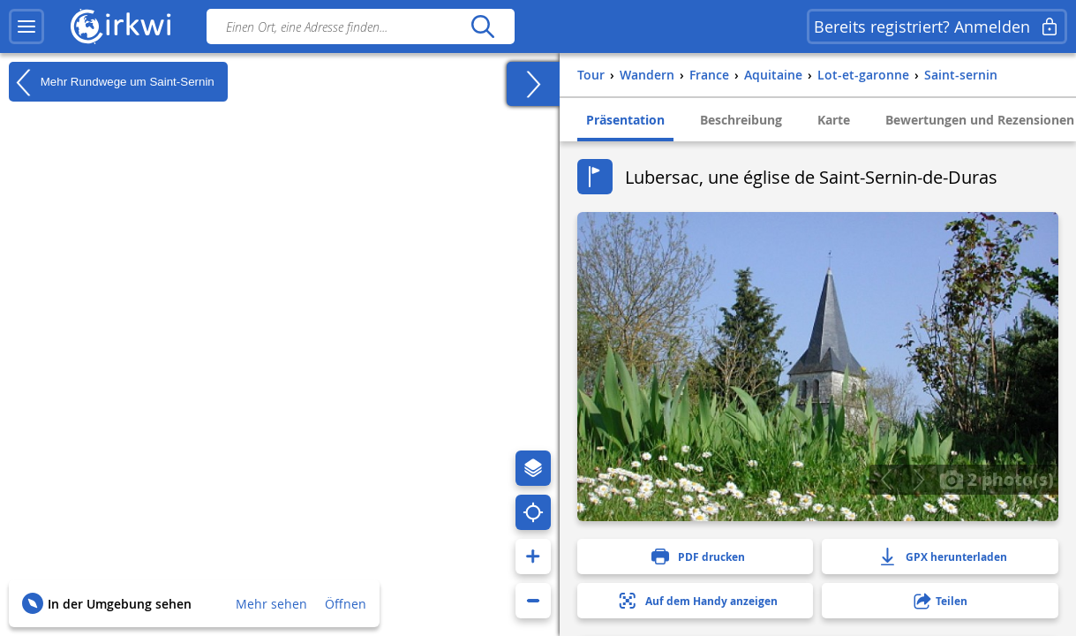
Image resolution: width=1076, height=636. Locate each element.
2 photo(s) (996, 478)
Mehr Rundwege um (111, 82)
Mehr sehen (271, 603)
